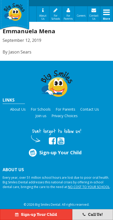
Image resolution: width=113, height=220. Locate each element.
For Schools (55, 17)
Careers (81, 15)
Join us (40, 115)
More (106, 19)
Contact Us (93, 17)
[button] (56, 83)
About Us (42, 17)
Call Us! (93, 214)
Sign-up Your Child (55, 153)
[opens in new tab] (52, 141)
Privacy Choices (64, 115)
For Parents (68, 17)
